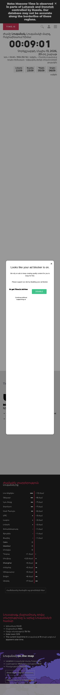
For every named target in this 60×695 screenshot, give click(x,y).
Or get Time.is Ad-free (18, 289)
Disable (39, 291)
